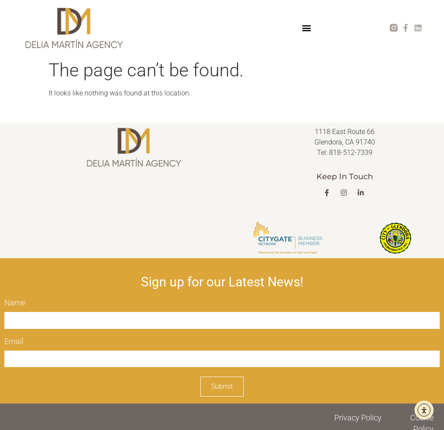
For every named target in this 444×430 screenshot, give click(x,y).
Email (13, 341)
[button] (306, 28)
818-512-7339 (350, 152)
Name (14, 302)
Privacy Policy (358, 417)
